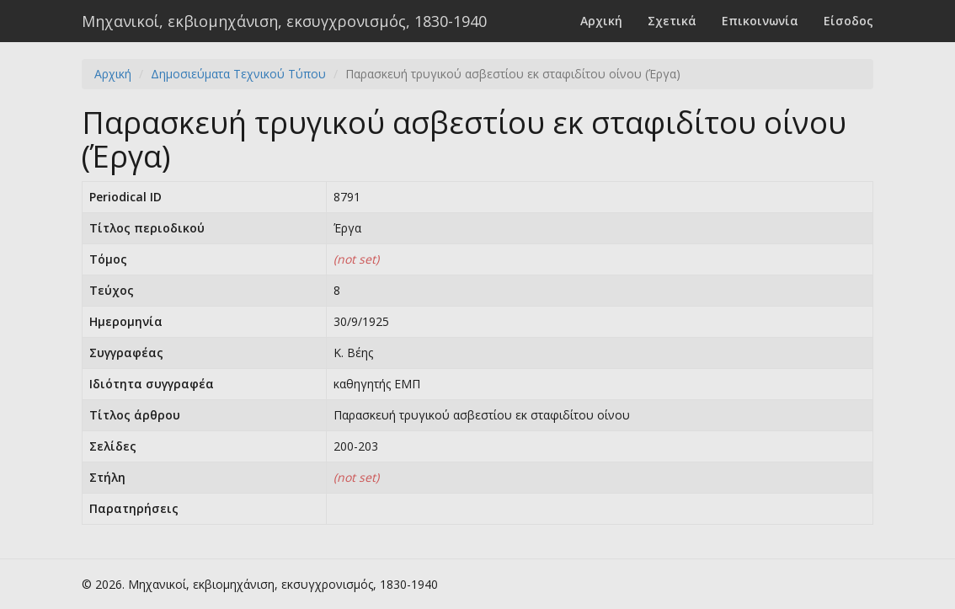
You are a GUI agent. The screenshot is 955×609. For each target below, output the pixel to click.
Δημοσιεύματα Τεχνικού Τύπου (238, 74)
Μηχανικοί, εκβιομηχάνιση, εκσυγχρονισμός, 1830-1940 (284, 21)
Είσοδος (848, 21)
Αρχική (601, 21)
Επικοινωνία (760, 21)
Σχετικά (672, 21)
